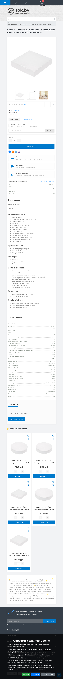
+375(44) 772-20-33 (46, 8)
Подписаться (50, 621)
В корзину (31, 146)
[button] (26, 2)
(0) (25, 104)
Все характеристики (47, 182)
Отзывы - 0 (12, 209)
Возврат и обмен (22, 173)
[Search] (54, 19)
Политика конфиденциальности (24, 625)
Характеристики (14, 204)
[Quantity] (14, 140)
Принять (26, 674)
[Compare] (53, 104)
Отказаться (35, 674)
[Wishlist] (47, 104)
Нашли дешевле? (27, 119)
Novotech (16, 110)
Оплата (18, 157)
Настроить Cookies (48, 674)
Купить (50, 131)
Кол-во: (11, 137)
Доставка (19, 165)
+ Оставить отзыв (16, 419)
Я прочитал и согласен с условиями (28, 625)
